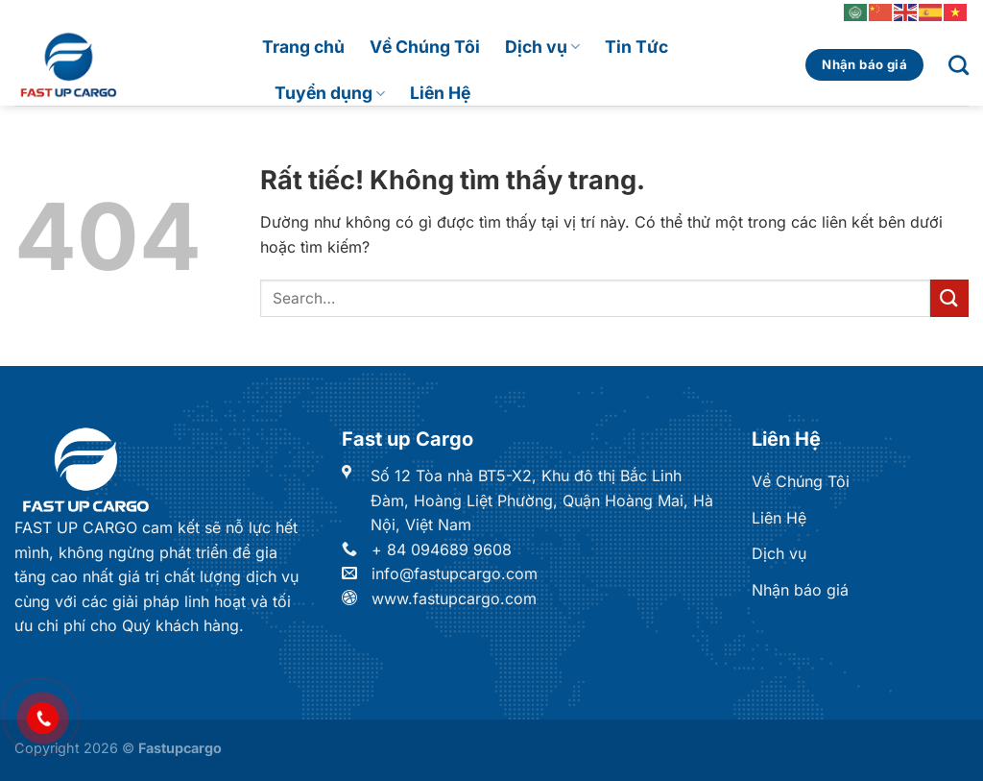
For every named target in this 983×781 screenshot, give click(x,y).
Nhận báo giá (800, 589)
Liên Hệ (440, 93)
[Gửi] (949, 298)
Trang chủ (303, 47)
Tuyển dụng (330, 93)
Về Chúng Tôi (425, 47)
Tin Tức (636, 47)
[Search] (958, 64)
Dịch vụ (542, 47)
